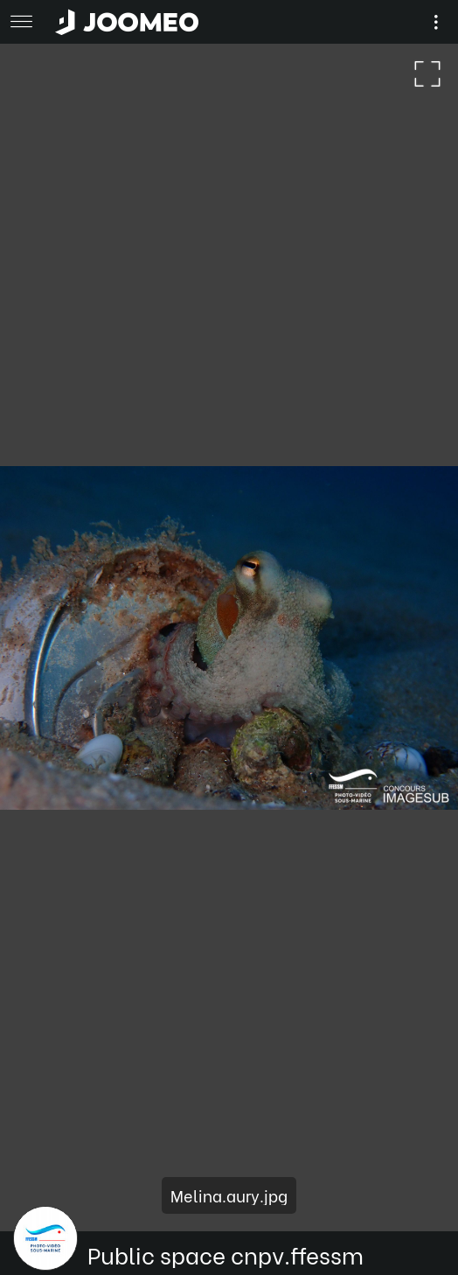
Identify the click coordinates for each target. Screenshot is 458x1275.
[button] (46, 1184)
